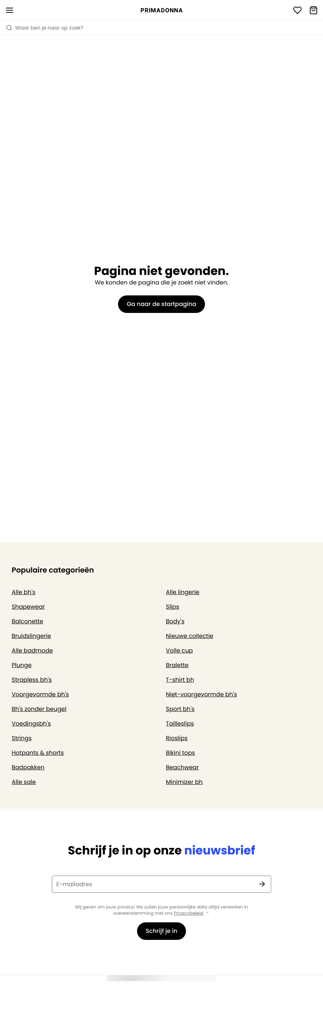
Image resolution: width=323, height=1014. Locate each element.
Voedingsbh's (31, 723)
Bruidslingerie (31, 636)
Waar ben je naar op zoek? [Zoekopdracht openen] (44, 27)
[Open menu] (9, 10)
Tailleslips (180, 723)
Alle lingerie (183, 592)
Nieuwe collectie (189, 636)
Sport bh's (180, 709)
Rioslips (176, 738)
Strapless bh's (32, 680)
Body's (175, 621)
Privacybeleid (188, 913)
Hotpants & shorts (38, 753)
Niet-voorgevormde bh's (201, 694)
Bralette (177, 665)
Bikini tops (180, 753)
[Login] (297, 10)
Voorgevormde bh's (40, 694)
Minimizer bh (184, 782)
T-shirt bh (180, 680)
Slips (172, 606)
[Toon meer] (207, 913)
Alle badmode (32, 650)
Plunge (21, 665)
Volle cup (179, 650)
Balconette (27, 621)
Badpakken (28, 767)
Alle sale (24, 782)
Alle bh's (23, 592)
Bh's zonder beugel (39, 709)
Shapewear (28, 606)
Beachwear (182, 767)
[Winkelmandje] (313, 10)
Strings (22, 738)
